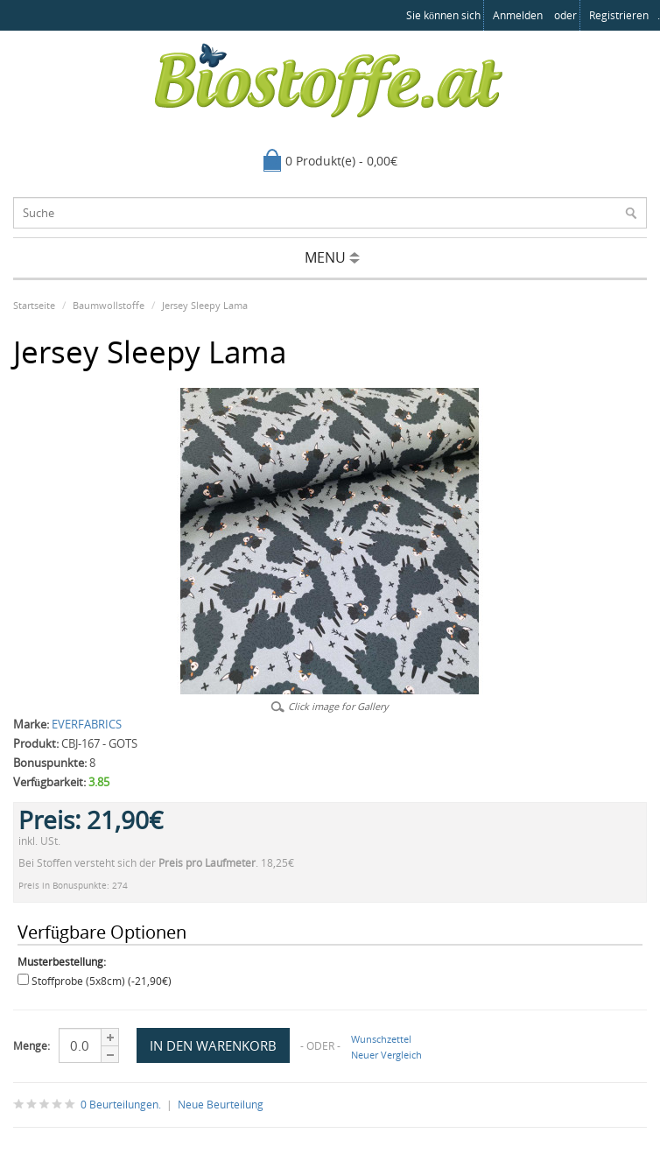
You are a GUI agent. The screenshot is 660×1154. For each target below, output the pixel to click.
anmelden (518, 15)
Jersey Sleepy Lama (205, 305)
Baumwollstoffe (108, 305)
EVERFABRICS (87, 724)
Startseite (34, 305)
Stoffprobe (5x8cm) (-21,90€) (102, 981)
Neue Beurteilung (220, 1104)
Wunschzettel (381, 1038)
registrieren (619, 15)
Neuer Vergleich (386, 1054)
